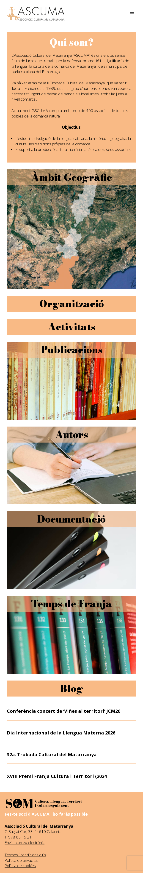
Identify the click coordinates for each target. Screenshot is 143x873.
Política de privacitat (21, 860)
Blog (71, 688)
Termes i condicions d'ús (25, 854)
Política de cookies (20, 865)
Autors (71, 434)
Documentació (71, 519)
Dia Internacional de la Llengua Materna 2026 (61, 733)
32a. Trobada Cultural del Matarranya (52, 754)
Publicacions (71, 349)
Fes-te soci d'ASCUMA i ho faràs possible (46, 814)
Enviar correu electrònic (24, 842)
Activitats (71, 327)
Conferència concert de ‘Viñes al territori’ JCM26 (63, 711)
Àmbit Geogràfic (71, 177)
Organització (71, 303)
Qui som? (72, 42)
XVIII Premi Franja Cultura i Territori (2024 (57, 776)
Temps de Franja (71, 603)
